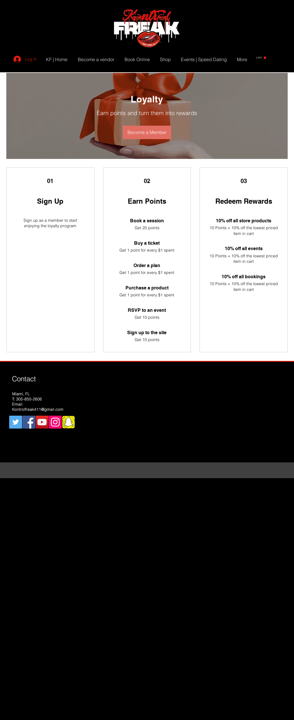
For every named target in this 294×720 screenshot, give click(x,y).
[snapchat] (68, 422)
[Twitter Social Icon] (15, 422)
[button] (261, 58)
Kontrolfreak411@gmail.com (37, 409)
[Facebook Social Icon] (28, 422)
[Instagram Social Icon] (55, 422)
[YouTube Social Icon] (42, 422)
